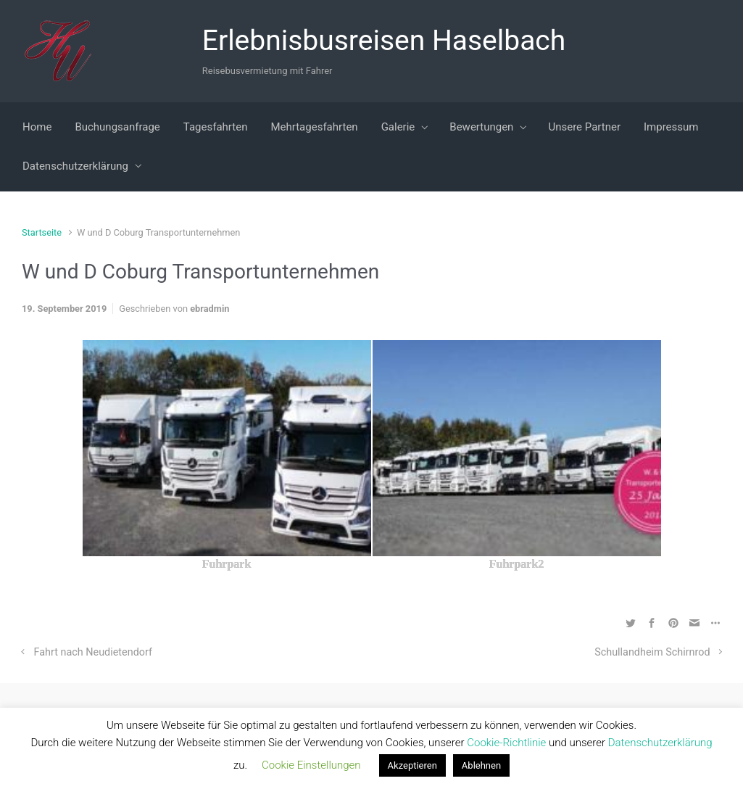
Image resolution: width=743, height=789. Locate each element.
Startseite (42, 232)
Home (36, 126)
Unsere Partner (584, 126)
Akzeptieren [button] (412, 765)
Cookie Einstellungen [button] (311, 765)
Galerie (398, 126)
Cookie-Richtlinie (508, 742)
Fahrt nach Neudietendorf (93, 652)
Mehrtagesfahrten (313, 126)
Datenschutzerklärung (75, 166)
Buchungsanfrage (117, 126)
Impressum (671, 126)
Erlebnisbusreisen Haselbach (384, 40)
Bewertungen (481, 126)
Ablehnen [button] (481, 765)
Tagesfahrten (215, 126)
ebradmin (209, 308)
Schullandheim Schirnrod (652, 652)
